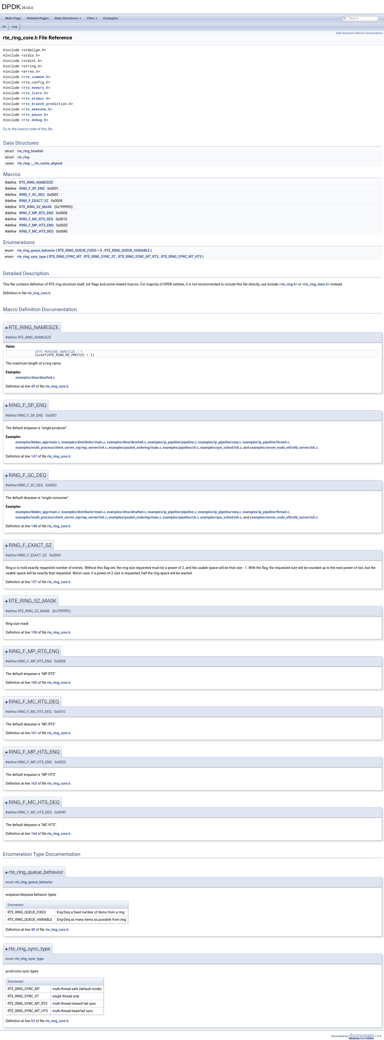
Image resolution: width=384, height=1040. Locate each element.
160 (34, 683)
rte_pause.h (35, 114)
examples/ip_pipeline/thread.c (265, 442)
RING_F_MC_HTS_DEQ (36, 231)
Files (92, 18)
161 (34, 733)
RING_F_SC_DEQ (31, 195)
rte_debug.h (35, 120)
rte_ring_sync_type (31, 257)
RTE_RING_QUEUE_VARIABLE (127, 250)
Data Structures (68, 18)
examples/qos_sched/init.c (221, 447)
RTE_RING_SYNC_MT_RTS (138, 257)
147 (34, 456)
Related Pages (38, 18)
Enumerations (375, 33)
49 (33, 386)
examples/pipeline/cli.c (181, 447)
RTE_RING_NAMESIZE (36, 182)
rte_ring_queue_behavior (36, 250)
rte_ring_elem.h (316, 284)
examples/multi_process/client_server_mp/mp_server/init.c (61, 447)
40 (33, 930)
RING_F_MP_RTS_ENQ (36, 213)
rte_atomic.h (36, 98)
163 (34, 783)
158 (34, 632)
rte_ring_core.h (38, 293)
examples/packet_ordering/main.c (134, 447)
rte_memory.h (36, 87)
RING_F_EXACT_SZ (33, 201)
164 (34, 834)
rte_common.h (36, 77)
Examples (110, 18)
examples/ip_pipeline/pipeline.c (172, 442)
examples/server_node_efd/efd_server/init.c (284, 447)
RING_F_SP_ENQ (32, 188)
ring (14, 26)
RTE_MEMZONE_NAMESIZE (56, 352)
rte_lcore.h (35, 93)
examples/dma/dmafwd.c (35, 377)
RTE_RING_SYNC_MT (65, 257)
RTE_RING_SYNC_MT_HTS (181, 257)
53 (33, 1021)
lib (4, 26)
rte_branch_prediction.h (47, 104)
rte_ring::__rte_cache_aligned (39, 163)
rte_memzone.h (37, 109)
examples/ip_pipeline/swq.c (219, 442)
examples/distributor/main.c (83, 442)
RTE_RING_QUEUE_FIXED (77, 250)
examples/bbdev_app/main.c (37, 442)
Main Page (13, 18)
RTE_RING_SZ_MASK (35, 207)
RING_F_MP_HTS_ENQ (36, 225)
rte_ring (23, 157)
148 (34, 526)
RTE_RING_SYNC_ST (100, 257)
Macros (360, 33)
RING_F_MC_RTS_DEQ (36, 219)
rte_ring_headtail (30, 151)
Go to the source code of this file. (28, 129)
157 (34, 582)
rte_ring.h (288, 284)
